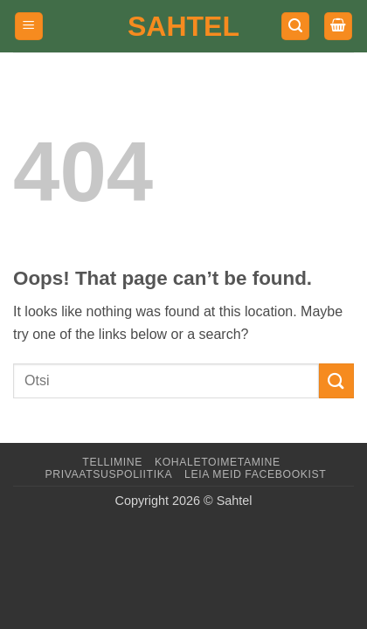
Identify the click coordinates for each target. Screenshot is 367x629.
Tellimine (112, 462)
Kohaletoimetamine (217, 462)
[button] (29, 26)
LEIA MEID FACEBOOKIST (255, 474)
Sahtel (183, 26)
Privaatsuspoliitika (108, 474)
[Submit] (336, 380)
